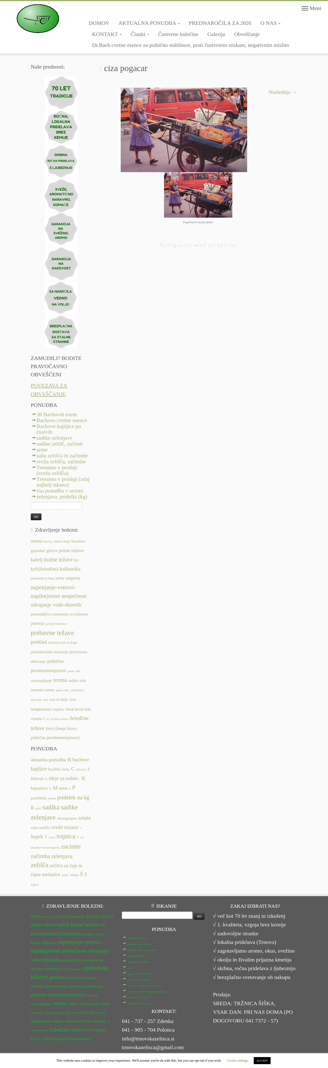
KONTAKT (107, 34)
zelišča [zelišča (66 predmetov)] (39, 865)
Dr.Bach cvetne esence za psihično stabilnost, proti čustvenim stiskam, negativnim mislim (190, 45)
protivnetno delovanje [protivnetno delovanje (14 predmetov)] (86, 986)
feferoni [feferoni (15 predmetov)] (37, 778)
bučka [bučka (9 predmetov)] (66, 769)
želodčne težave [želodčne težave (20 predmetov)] (67, 1029)
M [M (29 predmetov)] (55, 788)
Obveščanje (247, 34)
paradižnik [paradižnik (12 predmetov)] (38, 798)
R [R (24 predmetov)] (32, 808)
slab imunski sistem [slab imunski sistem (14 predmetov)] (95, 1004)
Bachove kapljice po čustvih (58, 429)
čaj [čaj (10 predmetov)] (47, 719)
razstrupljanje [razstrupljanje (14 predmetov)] (41, 680)
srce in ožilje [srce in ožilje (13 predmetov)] (59, 699)
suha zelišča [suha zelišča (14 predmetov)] (40, 827)
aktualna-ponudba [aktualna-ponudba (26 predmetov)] (48, 759)
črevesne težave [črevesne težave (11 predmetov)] (60, 719)
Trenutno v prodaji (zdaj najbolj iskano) (63, 482)
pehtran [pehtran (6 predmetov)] (52, 798)
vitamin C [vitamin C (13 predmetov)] (38, 719)
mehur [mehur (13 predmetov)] (59, 578)
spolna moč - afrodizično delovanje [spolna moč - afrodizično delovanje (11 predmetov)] (51, 1012)
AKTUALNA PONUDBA (149, 23)
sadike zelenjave (54, 438)
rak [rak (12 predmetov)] (78, 671)
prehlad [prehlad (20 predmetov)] (39, 642)
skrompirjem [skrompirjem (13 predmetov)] (67, 818)
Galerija (216, 34)
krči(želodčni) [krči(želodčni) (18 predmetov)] (44, 569)
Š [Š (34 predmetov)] (81, 874)
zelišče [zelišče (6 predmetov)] (65, 875)
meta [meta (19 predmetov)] (63, 788)
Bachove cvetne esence (61, 420)
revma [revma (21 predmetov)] (60, 680)
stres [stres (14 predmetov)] (72, 699)
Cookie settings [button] (237, 1060)
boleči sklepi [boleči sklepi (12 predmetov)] (62, 541)
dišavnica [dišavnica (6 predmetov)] (81, 769)
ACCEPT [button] (262, 1060)
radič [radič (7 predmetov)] (38, 808)
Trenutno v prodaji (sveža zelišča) (56, 470)
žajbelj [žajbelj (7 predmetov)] (34, 884)
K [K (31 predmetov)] (84, 778)
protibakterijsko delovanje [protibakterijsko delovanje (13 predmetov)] (49, 652)
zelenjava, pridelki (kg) (61, 497)
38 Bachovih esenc (57, 414)
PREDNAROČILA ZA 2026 (220, 23)
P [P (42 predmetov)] (73, 788)
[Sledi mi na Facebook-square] (90, 11)
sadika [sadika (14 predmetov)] (73, 680)
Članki (140, 34)
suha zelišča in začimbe (62, 456)
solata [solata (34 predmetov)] (84, 818)
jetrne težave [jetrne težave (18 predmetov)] (71, 550)
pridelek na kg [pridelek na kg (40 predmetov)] (73, 797)
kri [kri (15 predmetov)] (76, 560)
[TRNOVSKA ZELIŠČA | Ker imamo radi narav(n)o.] (38, 18)
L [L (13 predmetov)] (50, 788)
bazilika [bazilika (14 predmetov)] (54, 769)
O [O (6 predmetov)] (70, 788)
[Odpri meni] (305, 8)
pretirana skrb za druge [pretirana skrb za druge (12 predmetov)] (62, 642)
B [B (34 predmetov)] (69, 759)
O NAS (270, 23)
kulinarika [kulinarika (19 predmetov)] (70, 569)
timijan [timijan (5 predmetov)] (51, 837)
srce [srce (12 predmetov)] (45, 699)
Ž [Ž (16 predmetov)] (86, 874)
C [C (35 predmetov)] (73, 769)
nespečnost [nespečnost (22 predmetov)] (74, 596)
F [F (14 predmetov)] (89, 769)
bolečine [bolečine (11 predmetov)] (48, 541)
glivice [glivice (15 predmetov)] (52, 550)
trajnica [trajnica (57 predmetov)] (66, 836)
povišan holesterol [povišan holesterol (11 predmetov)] (56, 623)
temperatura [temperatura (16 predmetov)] (41, 709)
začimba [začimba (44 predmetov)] (40, 856)
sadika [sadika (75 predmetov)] (50, 807)
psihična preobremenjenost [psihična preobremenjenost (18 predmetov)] (57, 994)
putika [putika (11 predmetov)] (70, 671)
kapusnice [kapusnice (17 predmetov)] (39, 788)
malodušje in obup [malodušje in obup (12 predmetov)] (42, 578)
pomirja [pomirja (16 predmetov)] (37, 623)
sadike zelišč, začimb (59, 444)
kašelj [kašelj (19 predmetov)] (37, 560)
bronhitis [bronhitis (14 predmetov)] (78, 541)
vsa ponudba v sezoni (59, 491)
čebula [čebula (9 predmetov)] (74, 875)
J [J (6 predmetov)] (79, 779)
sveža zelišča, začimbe (61, 461)
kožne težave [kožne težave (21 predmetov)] (58, 559)
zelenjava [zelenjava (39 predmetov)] (62, 856)
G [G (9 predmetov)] (46, 779)
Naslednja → (283, 92)
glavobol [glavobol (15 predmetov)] (38, 550)
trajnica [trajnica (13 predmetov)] (58, 709)
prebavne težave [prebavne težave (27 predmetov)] (52, 632)
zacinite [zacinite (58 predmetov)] (71, 846)
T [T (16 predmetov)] (45, 837)
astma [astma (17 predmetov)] (36, 540)
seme (42, 450)
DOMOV (99, 23)
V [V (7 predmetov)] (78, 837)
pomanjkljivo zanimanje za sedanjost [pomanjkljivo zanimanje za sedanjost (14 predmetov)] (59, 614)
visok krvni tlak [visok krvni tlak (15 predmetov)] (78, 709)
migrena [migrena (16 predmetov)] (73, 578)
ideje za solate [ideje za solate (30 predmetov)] (63, 778)
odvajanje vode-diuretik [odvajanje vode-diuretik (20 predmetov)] (56, 605)
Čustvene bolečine (178, 34)
